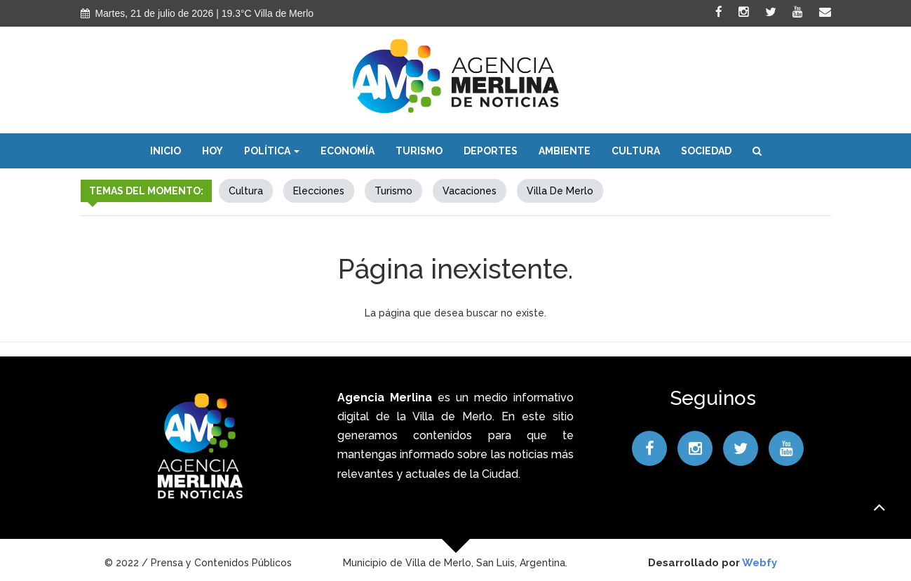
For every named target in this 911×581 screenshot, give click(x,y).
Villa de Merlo (560, 190)
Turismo (419, 150)
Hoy (212, 150)
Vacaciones (470, 190)
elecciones (318, 190)
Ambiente (565, 150)
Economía (347, 150)
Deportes (491, 150)
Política (271, 150)
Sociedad (706, 150)
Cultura (636, 150)
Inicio (165, 150)
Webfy (759, 562)
